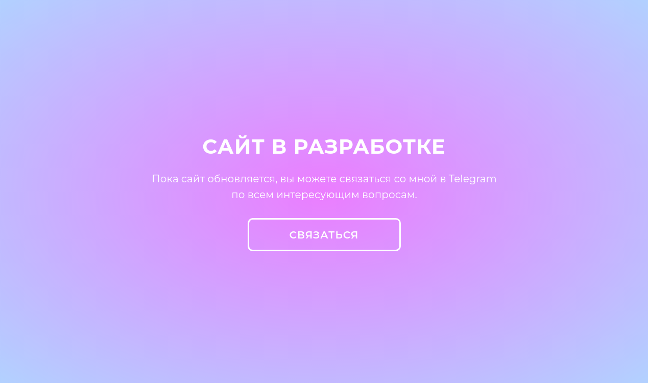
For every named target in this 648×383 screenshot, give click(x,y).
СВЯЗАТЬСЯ (324, 235)
